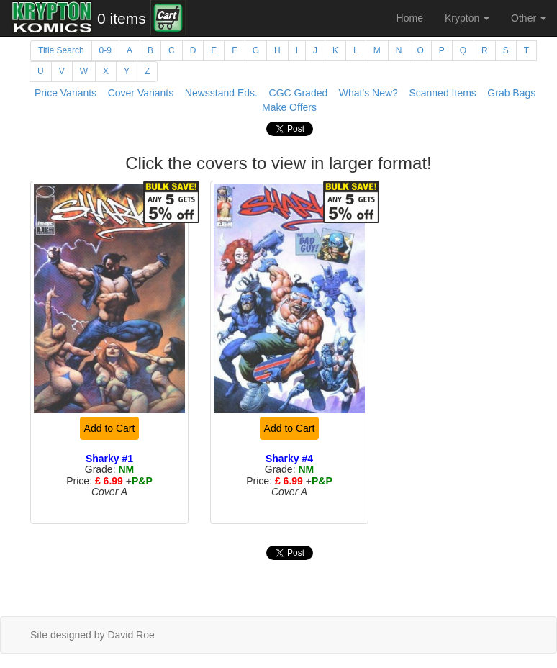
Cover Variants (141, 93)
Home (410, 18)
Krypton (467, 18)
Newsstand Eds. (221, 93)
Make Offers (289, 107)
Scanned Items (442, 93)
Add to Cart (109, 428)
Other (528, 18)
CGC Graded (298, 93)
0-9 (105, 50)
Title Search (61, 50)
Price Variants (65, 93)
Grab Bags (511, 93)
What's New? (368, 93)
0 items (121, 18)
